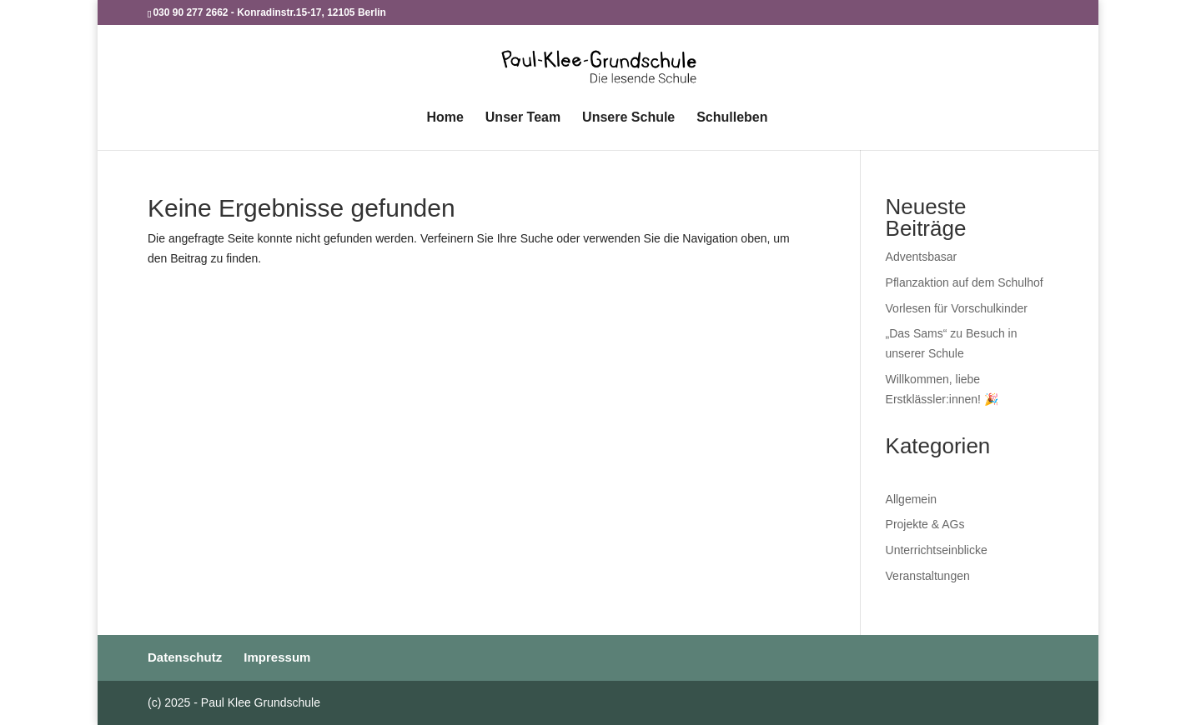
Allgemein (911, 499)
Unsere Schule (628, 118)
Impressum (277, 657)
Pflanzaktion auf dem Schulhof (964, 282)
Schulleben (731, 118)
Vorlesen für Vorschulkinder (957, 308)
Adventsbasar (921, 256)
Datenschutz (185, 657)
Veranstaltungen (928, 575)
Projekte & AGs (925, 524)
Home (444, 118)
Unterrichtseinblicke (936, 550)
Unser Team (522, 118)
